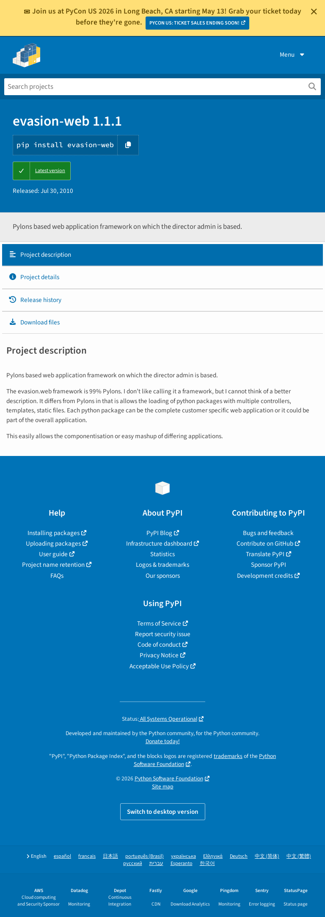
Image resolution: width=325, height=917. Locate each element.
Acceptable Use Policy (159, 666)
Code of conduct (159, 644)
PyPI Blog (159, 533)
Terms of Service (159, 623)
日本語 (110, 856)
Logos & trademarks (162, 564)
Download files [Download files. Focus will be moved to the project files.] (34, 322)
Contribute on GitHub (265, 543)
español (62, 856)
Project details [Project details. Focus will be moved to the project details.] (33, 277)
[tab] (162, 255)
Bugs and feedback (268, 533)
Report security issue (162, 634)
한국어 (207, 863)
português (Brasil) (144, 856)
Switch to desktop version (162, 811)
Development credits (265, 575)
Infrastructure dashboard (159, 543)
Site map (163, 786)
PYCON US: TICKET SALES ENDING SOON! (194, 23)
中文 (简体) (267, 856)
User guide (53, 554)
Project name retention (53, 564)
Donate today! (163, 741)
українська (183, 856)
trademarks (228, 756)
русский (132, 863)
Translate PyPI (265, 554)
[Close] (314, 11)
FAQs (56, 575)
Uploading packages (53, 543)
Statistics (162, 554)
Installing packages (54, 533)
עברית (156, 863)
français (87, 856)
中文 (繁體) (298, 856)
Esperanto (182, 863)
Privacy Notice (159, 655)
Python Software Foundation (169, 778)
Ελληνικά (213, 856)
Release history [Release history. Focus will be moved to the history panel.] (34, 300)
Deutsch (239, 856)
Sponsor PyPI (268, 564)
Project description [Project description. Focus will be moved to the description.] (39, 254)
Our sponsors (163, 575)
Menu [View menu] (293, 54)
